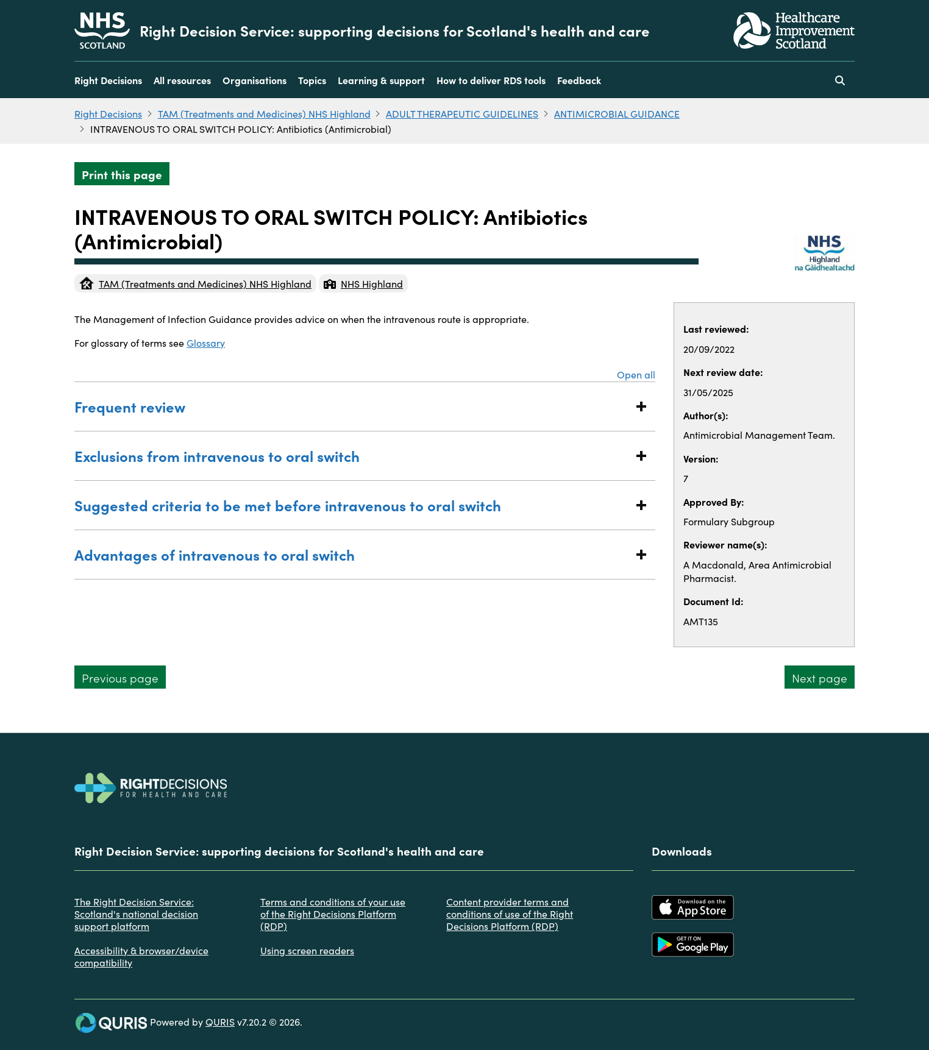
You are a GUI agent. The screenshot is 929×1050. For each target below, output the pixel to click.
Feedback (579, 80)
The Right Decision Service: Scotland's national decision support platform (136, 913)
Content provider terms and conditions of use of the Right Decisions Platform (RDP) (509, 913)
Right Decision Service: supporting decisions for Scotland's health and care (395, 30)
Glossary (206, 342)
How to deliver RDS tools (491, 80)
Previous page (120, 677)
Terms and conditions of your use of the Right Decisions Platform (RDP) (332, 913)
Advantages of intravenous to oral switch (352, 554)
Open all (636, 374)
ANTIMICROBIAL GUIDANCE (617, 113)
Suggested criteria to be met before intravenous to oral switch (352, 505)
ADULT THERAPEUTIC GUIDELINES (462, 113)
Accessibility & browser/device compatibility (141, 956)
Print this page (122, 174)
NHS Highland (363, 283)
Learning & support (381, 80)
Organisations (254, 80)
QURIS (220, 1021)
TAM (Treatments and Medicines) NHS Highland (264, 113)
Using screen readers (307, 950)
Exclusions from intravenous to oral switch (352, 455)
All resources (182, 80)
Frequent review (352, 406)
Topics (312, 80)
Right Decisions (108, 80)
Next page (819, 677)
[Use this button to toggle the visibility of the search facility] (840, 80)
